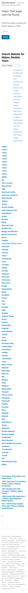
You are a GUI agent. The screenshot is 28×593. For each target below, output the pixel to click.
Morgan (5, 380)
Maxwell (5, 368)
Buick (4, 237)
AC (3, 180)
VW (3, 458)
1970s (4, 171)
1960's (4, 165)
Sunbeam (5, 446)
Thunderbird (7, 449)
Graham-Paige (8, 316)
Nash (4, 383)
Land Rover (6, 349)
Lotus (4, 361)
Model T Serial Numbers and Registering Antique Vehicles (14, 553)
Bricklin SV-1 (7, 228)
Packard (5, 392)
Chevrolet (6, 246)
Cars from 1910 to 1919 (11, 243)
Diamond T (6, 283)
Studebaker (6, 437)
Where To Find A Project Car (13, 563)
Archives (11, 586)
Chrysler (5, 250)
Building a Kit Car (11, 570)
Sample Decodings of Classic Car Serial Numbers (13, 549)
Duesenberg (7, 289)
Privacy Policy (13, 538)
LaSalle (5, 352)
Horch (4, 319)
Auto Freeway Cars (9, 210)
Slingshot (5, 428)
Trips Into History (8, 3)
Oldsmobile (6, 389)
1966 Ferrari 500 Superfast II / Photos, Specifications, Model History (18, 117)
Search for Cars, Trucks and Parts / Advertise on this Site (14, 578)
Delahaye (5, 274)
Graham (5, 313)
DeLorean (6, 277)
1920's (4, 150)
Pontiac (5, 404)
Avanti (4, 216)
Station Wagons (8, 431)
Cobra (4, 256)
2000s (4, 177)
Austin (4, 204)
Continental (6, 259)
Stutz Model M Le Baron (12, 443)
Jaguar (4, 334)
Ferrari (4, 298)
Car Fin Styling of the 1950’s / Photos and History (13, 544)
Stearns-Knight (8, 434)
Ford (3, 304)
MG (3, 377)
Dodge (4, 286)
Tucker (4, 455)
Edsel (4, 292)
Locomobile (6, 359)
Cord (4, 262)
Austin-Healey (7, 207)
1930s (4, 156)
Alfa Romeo (6, 186)
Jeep (4, 337)
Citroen (5, 253)
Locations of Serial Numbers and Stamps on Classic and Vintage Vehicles (14, 559)
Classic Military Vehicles (13, 547)
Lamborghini (7, 346)
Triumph (5, 452)
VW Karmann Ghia (9, 461)
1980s (4, 174)
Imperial (5, 328)
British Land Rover (9, 234)
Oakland (5, 386)
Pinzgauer (6, 398)
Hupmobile (6, 325)
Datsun (4, 268)
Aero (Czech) (7, 183)
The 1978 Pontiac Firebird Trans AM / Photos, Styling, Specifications (13, 506)
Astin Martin (7, 198)
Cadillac (5, 240)
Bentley (5, 219)
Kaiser (4, 340)
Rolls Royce (6, 422)
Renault (5, 416)
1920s (4, 153)
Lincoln (5, 355)
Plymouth (6, 401)
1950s (4, 162)
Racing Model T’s (12, 551)
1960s (4, 168)
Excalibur (5, 295)
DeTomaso (6, 280)
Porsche (5, 407)
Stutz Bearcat (7, 440)
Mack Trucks (7, 365)
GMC (4, 310)
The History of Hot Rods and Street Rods (18, 73)
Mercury (5, 374)
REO (3, 419)
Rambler (5, 413)
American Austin (8, 192)
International (7, 331)
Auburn (5, 201)
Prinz (4, 410)
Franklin (5, 307)
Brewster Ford (7, 225)
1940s (4, 159)
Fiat (3, 301)
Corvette (5, 265)
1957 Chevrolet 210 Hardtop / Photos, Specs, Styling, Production (14, 483)
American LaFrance (10, 195)
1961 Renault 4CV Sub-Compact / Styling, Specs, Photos (17, 102)
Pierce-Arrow (7, 395)
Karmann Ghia (7, 343)
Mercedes (6, 371)
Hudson (5, 322)
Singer (4, 425)
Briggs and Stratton (10, 231)
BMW (4, 222)
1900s (4, 147)
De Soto (5, 271)
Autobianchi (7, 213)
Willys (4, 464)
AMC (4, 189)
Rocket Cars (8, 580)
